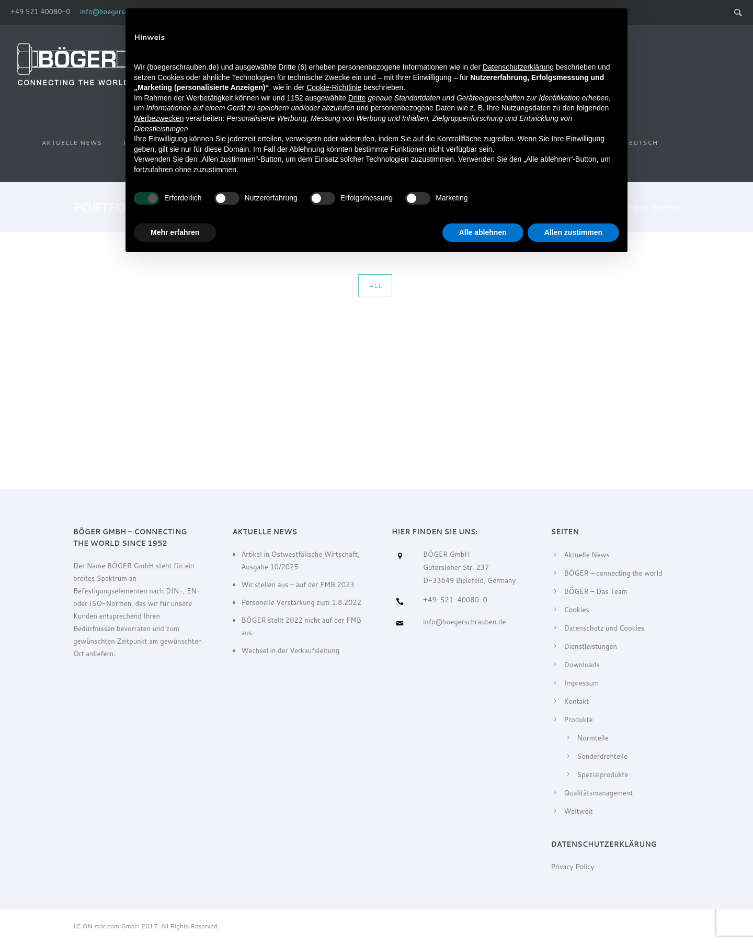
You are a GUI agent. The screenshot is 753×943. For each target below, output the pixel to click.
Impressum (581, 683)
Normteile (593, 738)
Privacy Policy (573, 866)
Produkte (578, 719)
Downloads (582, 664)
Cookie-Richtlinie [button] (333, 87)
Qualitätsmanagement (598, 793)
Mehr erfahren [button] (175, 232)
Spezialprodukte (603, 774)
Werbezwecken (159, 118)
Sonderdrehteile (602, 756)
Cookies (576, 609)
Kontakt (576, 701)
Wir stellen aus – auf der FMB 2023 (297, 584)
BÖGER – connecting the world (613, 573)
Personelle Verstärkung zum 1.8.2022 (301, 602)
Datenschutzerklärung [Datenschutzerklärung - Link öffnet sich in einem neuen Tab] (518, 67)
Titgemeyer (665, 207)
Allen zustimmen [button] (573, 232)
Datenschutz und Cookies (604, 628)
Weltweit (578, 811)
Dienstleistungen (590, 646)
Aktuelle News (72, 142)
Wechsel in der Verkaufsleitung (290, 650)
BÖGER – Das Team (596, 591)
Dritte (357, 98)
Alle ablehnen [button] (483, 232)
